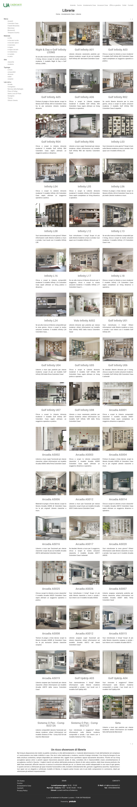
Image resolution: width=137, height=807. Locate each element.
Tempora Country (13, 33)
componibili (12, 72)
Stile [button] (5, 60)
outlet (10, 77)
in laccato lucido (13, 40)
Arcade (10, 84)
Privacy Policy (22, 790)
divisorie (10, 74)
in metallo (11, 54)
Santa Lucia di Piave (14, 93)
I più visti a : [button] (8, 82)
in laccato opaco (13, 43)
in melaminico (12, 52)
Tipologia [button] (7, 67)
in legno (10, 47)
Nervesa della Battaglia (15, 89)
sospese (10, 79)
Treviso (10, 98)
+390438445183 (114, 788)
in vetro (10, 56)
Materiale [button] (7, 36)
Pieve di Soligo (13, 91)
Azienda (72, 5)
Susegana (11, 96)
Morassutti (11, 30)
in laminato (11, 45)
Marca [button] (6, 19)
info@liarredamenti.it (112, 785)
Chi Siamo (21, 781)
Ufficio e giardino (115, 5)
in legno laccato (13, 49)
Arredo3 (10, 21)
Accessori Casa (102, 5)
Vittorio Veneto (13, 100)
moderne (11, 64)
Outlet (124, 5)
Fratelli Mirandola (13, 26)
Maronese (11, 28)
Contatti (130, 5)
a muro (10, 70)
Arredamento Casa (89, 5)
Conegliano (11, 87)
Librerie (78, 14)
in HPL (10, 38)
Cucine (79, 5)
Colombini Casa (13, 23)
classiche (11, 62)
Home (58, 14)
